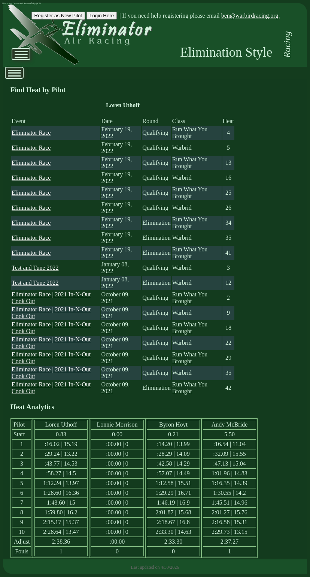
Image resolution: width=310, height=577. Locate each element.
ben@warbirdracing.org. (250, 15)
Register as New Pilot (58, 15)
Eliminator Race (31, 132)
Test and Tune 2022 (35, 267)
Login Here (101, 15)
